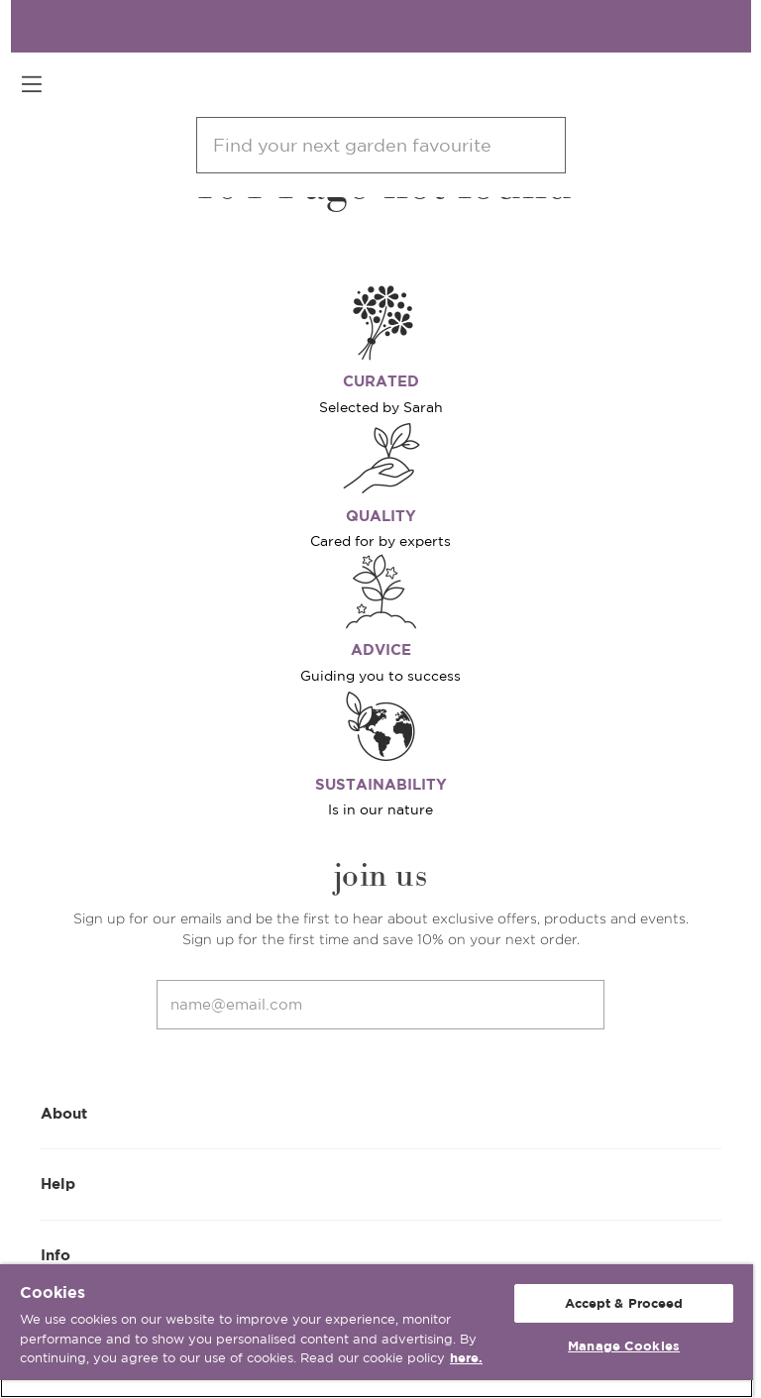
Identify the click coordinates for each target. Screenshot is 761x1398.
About (381, 1112)
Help (381, 1182)
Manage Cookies (624, 1346)
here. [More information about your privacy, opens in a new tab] (466, 1357)
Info (381, 1253)
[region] (376, 1331)
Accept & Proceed (624, 1303)
